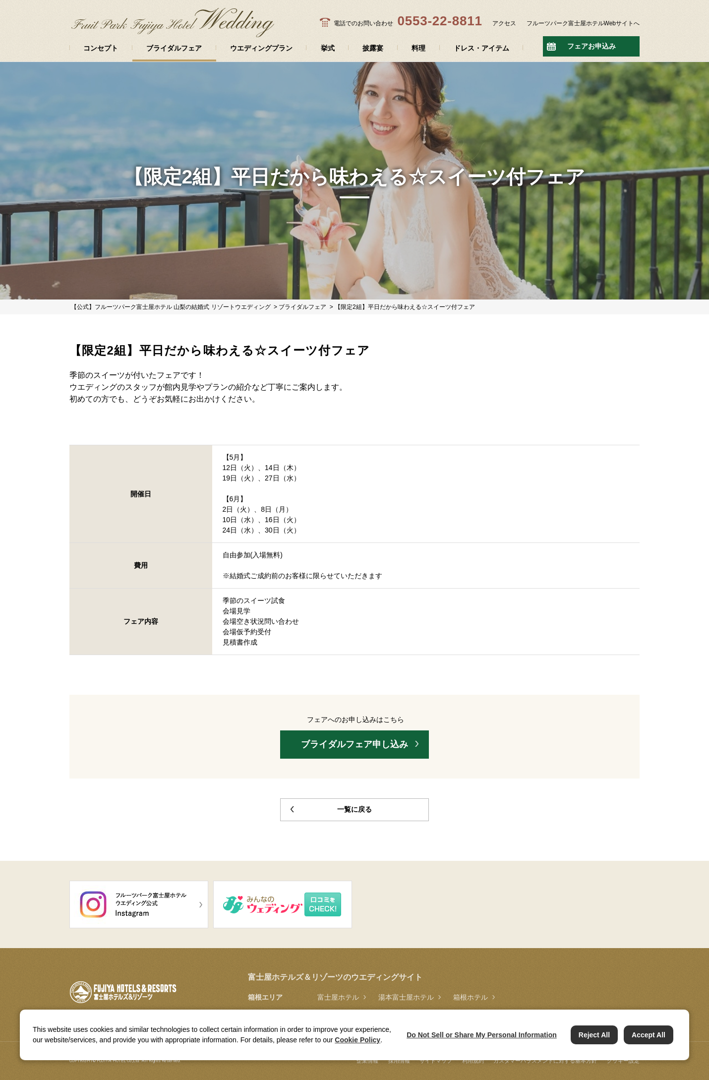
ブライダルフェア (174, 48)
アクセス (504, 23)
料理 (418, 48)
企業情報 (367, 1061)
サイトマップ (435, 1061)
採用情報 (399, 1061)
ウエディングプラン (261, 48)
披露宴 (372, 48)
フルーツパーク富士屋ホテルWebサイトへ (583, 23)
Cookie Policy (357, 1040)
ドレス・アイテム (481, 48)
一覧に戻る (354, 809)
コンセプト (100, 48)
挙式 (328, 48)
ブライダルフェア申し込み (354, 744)
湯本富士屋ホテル (406, 997)
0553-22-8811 (439, 20)
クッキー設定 (623, 1061)
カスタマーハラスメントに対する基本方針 (545, 1061)
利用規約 (473, 1061)
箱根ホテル (470, 997)
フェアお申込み (591, 46)
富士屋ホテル (338, 997)
